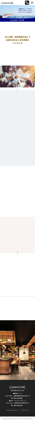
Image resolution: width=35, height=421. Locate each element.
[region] (17, 13)
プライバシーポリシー (12, 410)
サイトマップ (25, 410)
